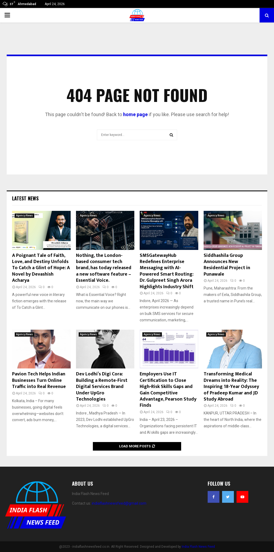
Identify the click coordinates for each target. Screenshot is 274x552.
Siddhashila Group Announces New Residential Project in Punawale (227, 265)
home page (135, 114)
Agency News (24, 215)
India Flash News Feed (198, 547)
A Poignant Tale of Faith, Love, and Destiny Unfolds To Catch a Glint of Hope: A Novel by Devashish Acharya (41, 268)
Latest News (25, 198)
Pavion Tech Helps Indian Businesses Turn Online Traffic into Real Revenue (39, 380)
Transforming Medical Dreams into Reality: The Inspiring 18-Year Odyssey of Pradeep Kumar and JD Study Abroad (231, 386)
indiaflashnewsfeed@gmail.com (119, 503)
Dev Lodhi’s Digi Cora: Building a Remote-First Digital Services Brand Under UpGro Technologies (101, 386)
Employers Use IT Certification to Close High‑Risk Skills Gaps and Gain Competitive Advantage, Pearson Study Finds (168, 389)
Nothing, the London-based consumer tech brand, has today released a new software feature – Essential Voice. (103, 268)
